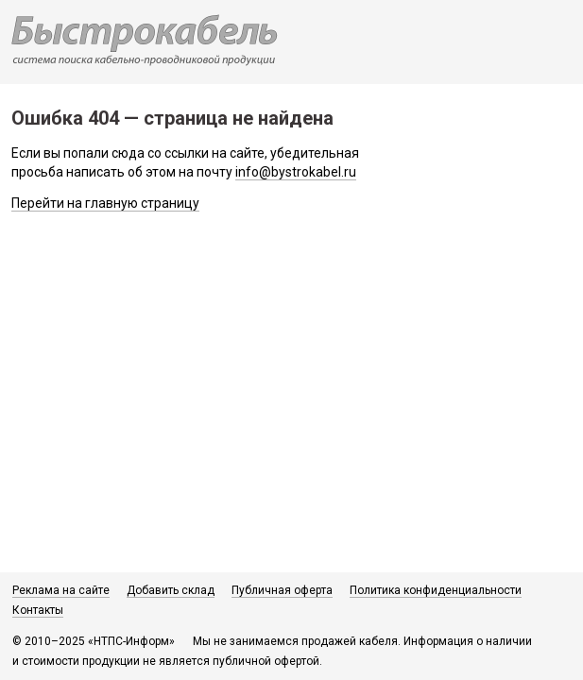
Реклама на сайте (61, 590)
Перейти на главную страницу (105, 203)
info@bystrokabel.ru (295, 171)
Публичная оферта (282, 590)
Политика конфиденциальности (436, 590)
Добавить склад (170, 590)
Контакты (37, 610)
